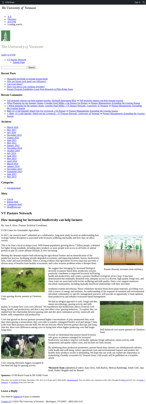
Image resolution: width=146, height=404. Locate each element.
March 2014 (12, 163)
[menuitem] (144, 2)
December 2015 (14, 135)
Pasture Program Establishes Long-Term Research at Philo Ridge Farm (40, 89)
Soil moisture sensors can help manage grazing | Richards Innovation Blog (41, 100)
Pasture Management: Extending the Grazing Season (115, 103)
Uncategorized (13, 188)
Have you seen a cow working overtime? (26, 86)
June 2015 (11, 140)
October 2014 (13, 150)
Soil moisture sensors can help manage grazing (101, 100)
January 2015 (13, 145)
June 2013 (11, 174)
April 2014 (12, 161)
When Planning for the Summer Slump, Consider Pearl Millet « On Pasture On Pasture (47, 103)
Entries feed (12, 202)
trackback (15, 382)
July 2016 (11, 132)
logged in (17, 396)
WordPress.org (14, 207)
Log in (10, 199)
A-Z (9, 16)
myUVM (12, 22)
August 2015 (13, 137)
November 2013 (14, 169)
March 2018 (12, 127)
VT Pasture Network (16, 59)
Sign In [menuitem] (137, 2)
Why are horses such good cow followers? (26, 81)
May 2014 (11, 158)
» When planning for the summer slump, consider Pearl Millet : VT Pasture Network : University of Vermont (57, 105)
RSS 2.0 (124, 380)
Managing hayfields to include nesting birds (27, 79)
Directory (12, 19)
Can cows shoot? (15, 84)
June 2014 (11, 156)
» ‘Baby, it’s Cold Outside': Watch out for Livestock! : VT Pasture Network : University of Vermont (53, 113)
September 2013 (14, 171)
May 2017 (11, 130)
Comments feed (14, 204)
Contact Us (6, 401)
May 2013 (11, 177)
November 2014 (14, 148)
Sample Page (19, 62)
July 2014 (11, 153)
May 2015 (11, 143)
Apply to (8, 55)
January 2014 (13, 166)
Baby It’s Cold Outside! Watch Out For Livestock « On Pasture (36, 111)
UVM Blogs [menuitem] (9, 2)
